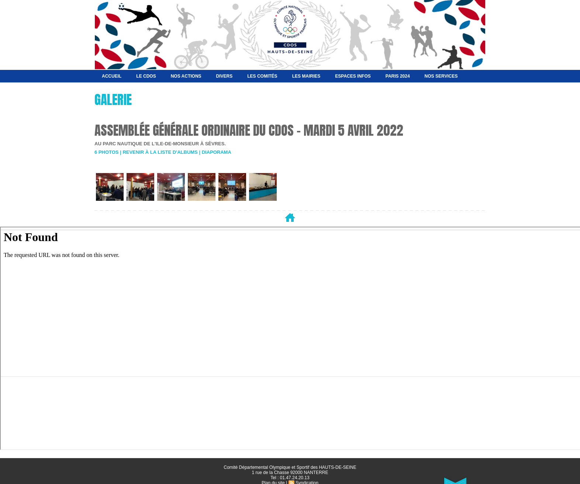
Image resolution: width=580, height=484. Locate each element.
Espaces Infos (352, 76)
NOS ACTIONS (186, 76)
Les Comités (262, 76)
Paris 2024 (398, 76)
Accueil (111, 76)
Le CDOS (146, 76)
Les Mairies (306, 76)
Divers (224, 76)
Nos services (441, 76)
